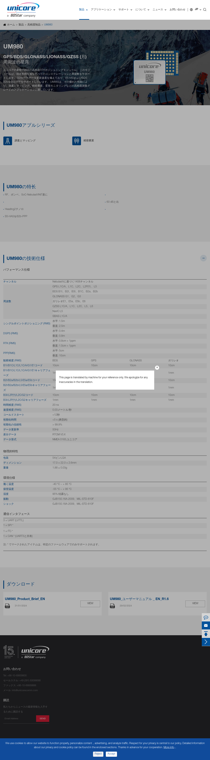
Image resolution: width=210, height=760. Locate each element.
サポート (126, 9)
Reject (98, 754)
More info (169, 747)
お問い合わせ (177, 10)
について (143, 9)
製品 (84, 9)
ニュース (160, 9)
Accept (111, 754)
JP (196, 9)
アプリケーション (104, 9)
